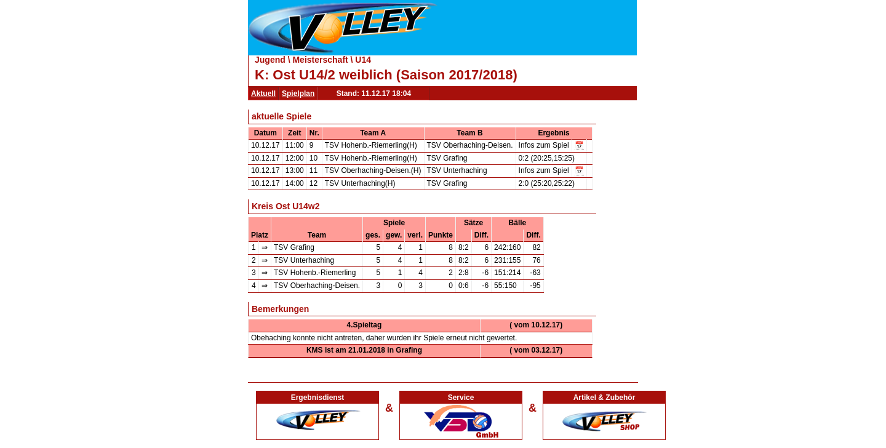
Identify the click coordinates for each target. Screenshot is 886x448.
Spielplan (298, 93)
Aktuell (263, 93)
